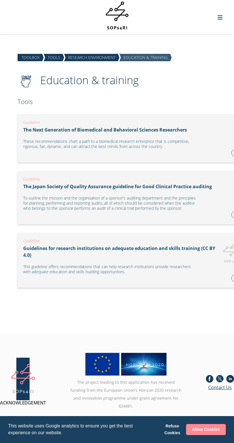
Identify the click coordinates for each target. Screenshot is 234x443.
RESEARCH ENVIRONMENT (91, 57)
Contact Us (220, 387)
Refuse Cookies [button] (172, 429)
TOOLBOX (31, 57)
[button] (64, 433)
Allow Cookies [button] (206, 429)
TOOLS (54, 57)
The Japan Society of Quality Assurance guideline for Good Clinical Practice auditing (117, 186)
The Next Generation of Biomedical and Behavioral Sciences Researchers (105, 130)
